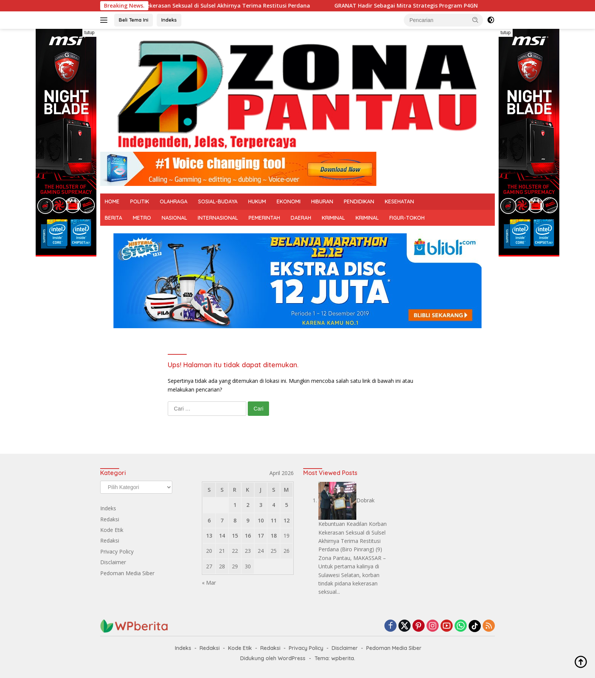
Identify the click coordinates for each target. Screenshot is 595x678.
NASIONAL (174, 217)
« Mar (209, 582)
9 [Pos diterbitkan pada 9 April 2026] (247, 520)
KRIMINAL (333, 217)
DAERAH (301, 217)
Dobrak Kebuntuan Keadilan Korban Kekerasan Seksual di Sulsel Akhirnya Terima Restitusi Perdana (185, 5)
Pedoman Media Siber (127, 573)
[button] (475, 20)
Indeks (169, 20)
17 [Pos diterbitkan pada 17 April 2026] (261, 535)
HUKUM (257, 201)
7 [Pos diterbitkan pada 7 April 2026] (222, 520)
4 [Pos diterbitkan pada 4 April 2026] (273, 504)
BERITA (113, 217)
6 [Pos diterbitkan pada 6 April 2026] (209, 520)
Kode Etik (111, 529)
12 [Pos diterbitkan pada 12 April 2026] (286, 520)
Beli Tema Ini (133, 20)
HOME (112, 201)
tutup (89, 32)
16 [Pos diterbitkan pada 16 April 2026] (248, 535)
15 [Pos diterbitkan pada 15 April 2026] (235, 535)
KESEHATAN (399, 201)
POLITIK (139, 201)
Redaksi (109, 519)
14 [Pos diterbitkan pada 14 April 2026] (222, 535)
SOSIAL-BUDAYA (218, 201)
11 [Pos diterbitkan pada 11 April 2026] (274, 520)
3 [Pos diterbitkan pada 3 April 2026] (260, 504)
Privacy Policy (117, 551)
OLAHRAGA (173, 201)
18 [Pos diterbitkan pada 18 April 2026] (274, 535)
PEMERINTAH (264, 217)
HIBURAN (322, 201)
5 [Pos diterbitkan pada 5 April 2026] (286, 504)
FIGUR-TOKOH (407, 217)
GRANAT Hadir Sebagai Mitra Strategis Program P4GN (413, 5)
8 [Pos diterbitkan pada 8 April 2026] (234, 520)
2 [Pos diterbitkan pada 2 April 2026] (247, 504)
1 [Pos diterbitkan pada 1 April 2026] (234, 504)
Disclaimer (113, 562)
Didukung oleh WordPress (272, 658)
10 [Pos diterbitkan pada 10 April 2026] (261, 520)
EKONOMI (289, 201)
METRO (142, 217)
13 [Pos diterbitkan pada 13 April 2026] (209, 535)
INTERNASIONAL (218, 217)
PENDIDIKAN (359, 201)
